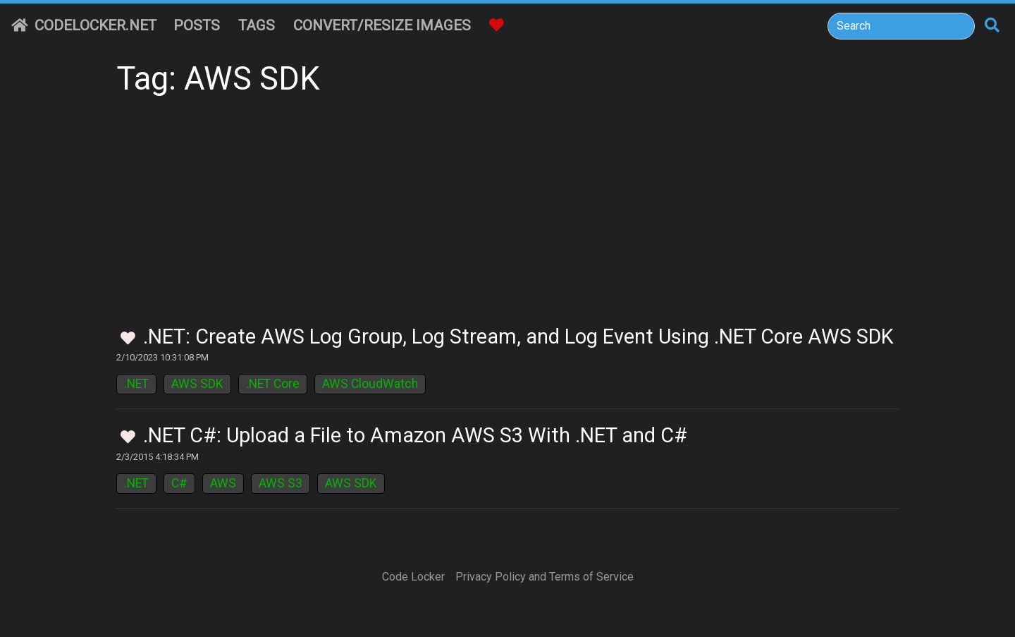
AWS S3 (280, 483)
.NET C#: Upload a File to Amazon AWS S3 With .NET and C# (415, 435)
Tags (256, 25)
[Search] (901, 26)
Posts (196, 25)
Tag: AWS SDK (218, 78)
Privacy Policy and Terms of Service (544, 576)
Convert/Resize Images (382, 25)
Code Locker (413, 576)
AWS (223, 483)
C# (179, 483)
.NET (136, 384)
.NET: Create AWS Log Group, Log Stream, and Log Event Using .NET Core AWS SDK (518, 336)
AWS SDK (197, 384)
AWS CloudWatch (370, 384)
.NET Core (273, 384)
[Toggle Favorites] (128, 339)
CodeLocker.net (83, 25)
